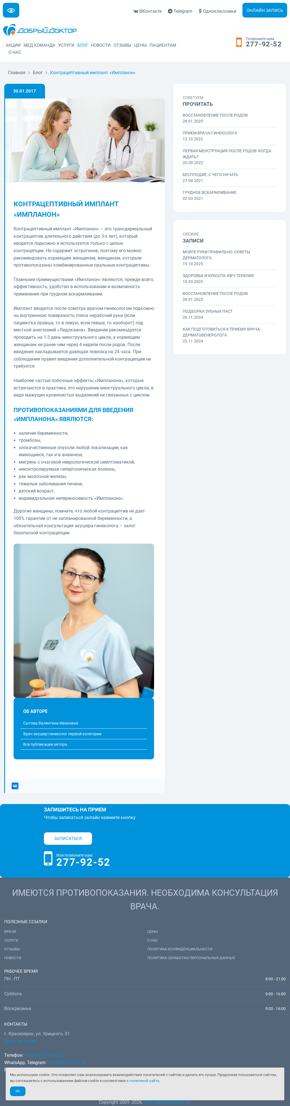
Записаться (68, 838)
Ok (18, 1091)
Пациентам (163, 45)
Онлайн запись (265, 10)
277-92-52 (264, 44)
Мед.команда (39, 45)
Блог (82, 45)
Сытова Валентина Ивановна (50, 723)
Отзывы (122, 45)
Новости (101, 45)
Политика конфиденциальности (179, 949)
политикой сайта (144, 1081)
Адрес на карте (20, 1041)
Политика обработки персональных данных (191, 958)
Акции (13, 45)
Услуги (66, 45)
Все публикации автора (45, 744)
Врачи (10, 931)
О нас (14, 52)
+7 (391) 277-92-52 (44, 1055)
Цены (140, 45)
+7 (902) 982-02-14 (66, 1062)
